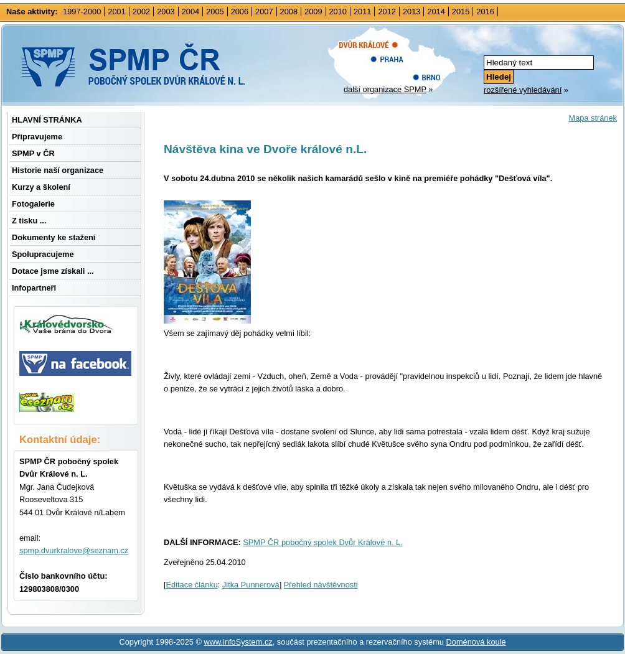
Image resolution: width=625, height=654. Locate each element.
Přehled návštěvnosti (321, 584)
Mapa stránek (592, 118)
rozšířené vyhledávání (523, 90)
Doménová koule (476, 642)
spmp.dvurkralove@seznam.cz (73, 550)
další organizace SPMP (385, 89)
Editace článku (192, 584)
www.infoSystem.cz (238, 642)
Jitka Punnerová (251, 584)
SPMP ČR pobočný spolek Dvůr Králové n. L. (323, 542)
